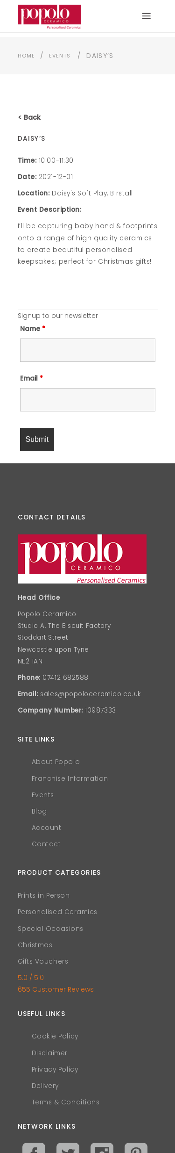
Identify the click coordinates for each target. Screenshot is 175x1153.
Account (47, 827)
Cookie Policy (55, 1036)
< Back (29, 117)
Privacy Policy (55, 1069)
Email (31, 378)
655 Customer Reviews (56, 989)
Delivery (45, 1085)
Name (32, 328)
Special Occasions (51, 928)
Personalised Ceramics (58, 912)
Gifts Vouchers (43, 961)
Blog (39, 811)
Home (26, 55)
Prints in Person (44, 895)
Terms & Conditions (66, 1102)
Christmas (35, 945)
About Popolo (56, 761)
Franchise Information (70, 778)
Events (60, 55)
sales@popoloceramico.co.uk (90, 694)
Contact (46, 844)
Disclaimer (50, 1053)
